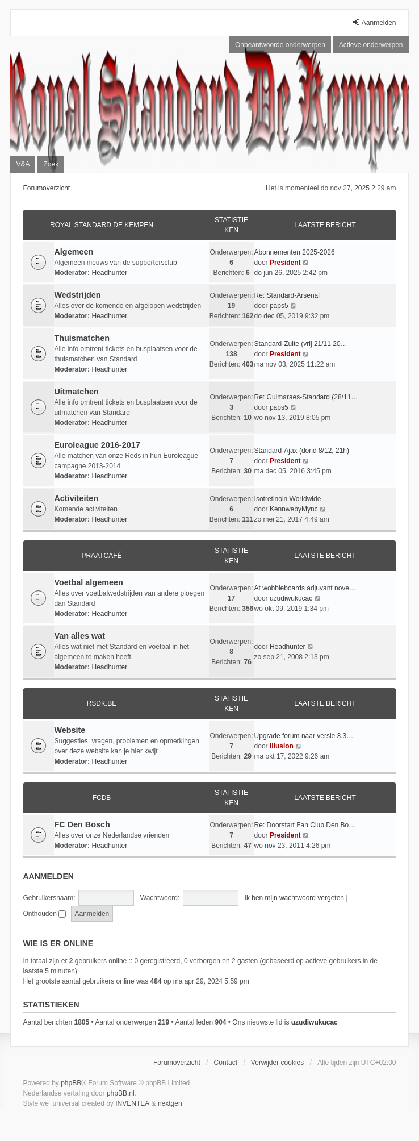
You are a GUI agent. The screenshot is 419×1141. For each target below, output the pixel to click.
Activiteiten (76, 498)
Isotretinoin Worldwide (287, 499)
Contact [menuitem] (225, 1063)
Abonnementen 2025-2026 (294, 252)
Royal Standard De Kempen (101, 225)
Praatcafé (101, 556)
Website (69, 730)
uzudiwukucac (291, 598)
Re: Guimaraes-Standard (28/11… (306, 397)
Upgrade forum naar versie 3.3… (304, 736)
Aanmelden (48, 876)
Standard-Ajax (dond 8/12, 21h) (301, 451)
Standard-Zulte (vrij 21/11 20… (300, 344)
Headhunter (109, 273)
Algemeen (73, 251)
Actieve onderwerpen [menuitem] (371, 45)
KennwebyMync (294, 509)
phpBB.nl (121, 1093)
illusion (282, 746)
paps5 (279, 306)
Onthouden (44, 914)
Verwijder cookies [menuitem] (277, 1063)
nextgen (170, 1103)
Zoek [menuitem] (50, 164)
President (285, 262)
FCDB (102, 798)
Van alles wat (79, 635)
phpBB (71, 1083)
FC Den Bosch (82, 824)
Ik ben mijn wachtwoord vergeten (294, 898)
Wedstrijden (77, 294)
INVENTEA (132, 1103)
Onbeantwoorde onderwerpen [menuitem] (280, 45)
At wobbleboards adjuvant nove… (305, 588)
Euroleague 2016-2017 (97, 444)
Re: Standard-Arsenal (287, 295)
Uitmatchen (76, 391)
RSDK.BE (102, 703)
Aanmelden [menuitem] (373, 22)
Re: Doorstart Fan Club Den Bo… (305, 825)
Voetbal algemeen (88, 582)
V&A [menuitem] (23, 164)
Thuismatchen (82, 338)
